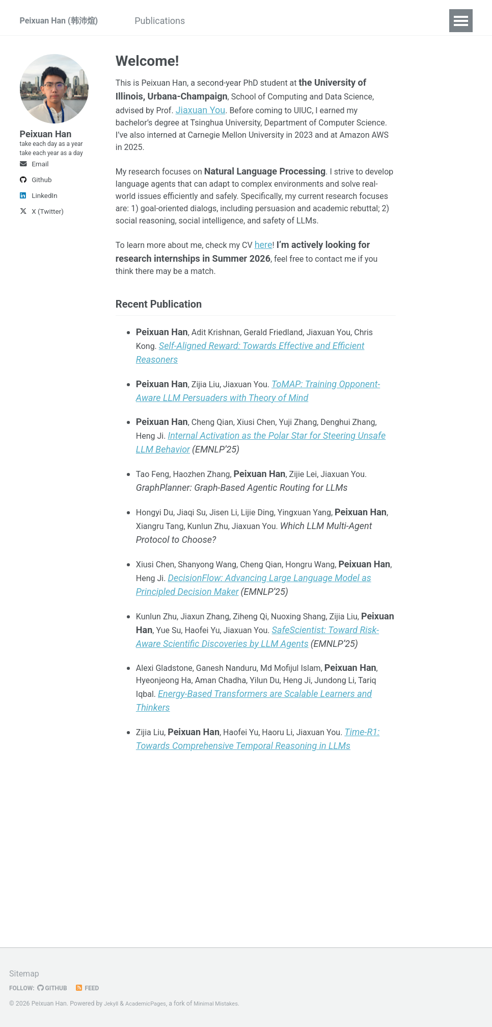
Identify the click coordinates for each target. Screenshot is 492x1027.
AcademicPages (150, 1004)
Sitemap (26, 973)
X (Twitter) (42, 249)
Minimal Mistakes (225, 1004)
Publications (178, 20)
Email (34, 202)
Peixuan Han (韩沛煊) (64, 20)
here (281, 271)
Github (36, 218)
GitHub (56, 988)
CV (228, 20)
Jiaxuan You (208, 110)
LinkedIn (39, 234)
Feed (94, 988)
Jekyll (112, 1004)
